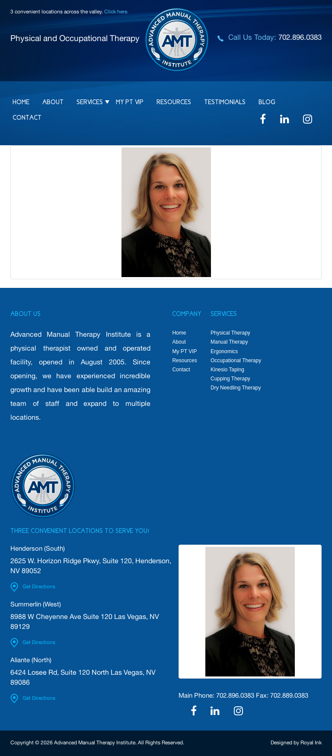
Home (21, 102)
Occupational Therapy (236, 360)
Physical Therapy (230, 333)
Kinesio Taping (227, 370)
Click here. (116, 12)
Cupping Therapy (230, 379)
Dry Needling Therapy (236, 388)
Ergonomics (224, 351)
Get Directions (38, 587)
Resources (173, 102)
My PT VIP (130, 102)
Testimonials (225, 102)
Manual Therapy (229, 342)
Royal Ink (311, 743)
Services (90, 102)
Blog (267, 102)
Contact (27, 117)
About (53, 102)
